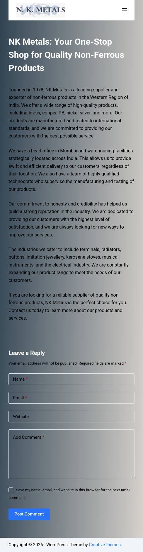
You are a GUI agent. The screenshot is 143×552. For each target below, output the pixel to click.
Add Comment (28, 437)
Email (20, 398)
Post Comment (29, 514)
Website (21, 416)
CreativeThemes (105, 544)
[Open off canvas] (124, 10)
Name (20, 379)
